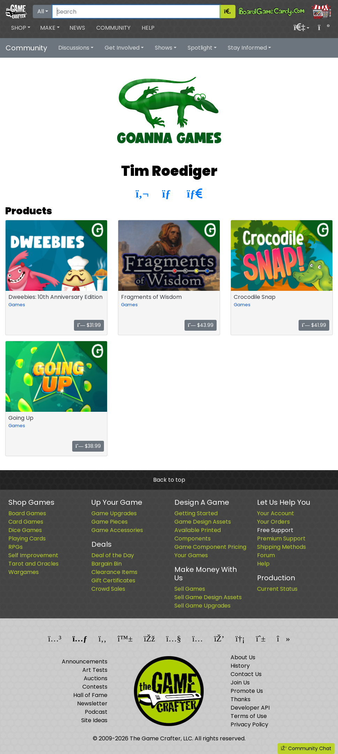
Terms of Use (249, 716)
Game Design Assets (202, 522)
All (40, 11)
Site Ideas (94, 720)
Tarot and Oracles (33, 564)
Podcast (96, 712)
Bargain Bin (106, 564)
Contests (94, 687)
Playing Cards (27, 538)
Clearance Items (114, 572)
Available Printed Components (197, 534)
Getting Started (196, 513)
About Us (243, 657)
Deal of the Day (112, 555)
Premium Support (281, 538)
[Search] (136, 11)
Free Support (275, 530)
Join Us (240, 682)
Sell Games (189, 589)
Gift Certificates (113, 580)
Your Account (275, 513)
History (240, 666)
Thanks (240, 699)
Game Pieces (109, 522)
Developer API (250, 708)
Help (148, 28)
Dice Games (25, 530)
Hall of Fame (90, 695)
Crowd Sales (108, 589)
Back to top (169, 480)
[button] (20, 28)
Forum (266, 555)
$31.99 (89, 325)
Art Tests (94, 670)
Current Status (277, 589)
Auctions (95, 678)
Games (16, 305)
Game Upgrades (114, 513)
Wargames (23, 572)
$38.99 (88, 446)
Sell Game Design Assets (208, 597)
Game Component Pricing (210, 547)
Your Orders (273, 522)
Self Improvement (33, 555)
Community (113, 28)
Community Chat (306, 748)
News (77, 28)
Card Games (25, 522)
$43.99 (200, 325)
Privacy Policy (249, 724)
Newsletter (92, 703)
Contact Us (246, 674)
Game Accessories (117, 530)
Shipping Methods (281, 547)
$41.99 (314, 325)
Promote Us (247, 691)
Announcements (84, 662)
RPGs (15, 547)
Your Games (191, 555)
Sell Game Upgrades (202, 606)
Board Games (27, 513)
